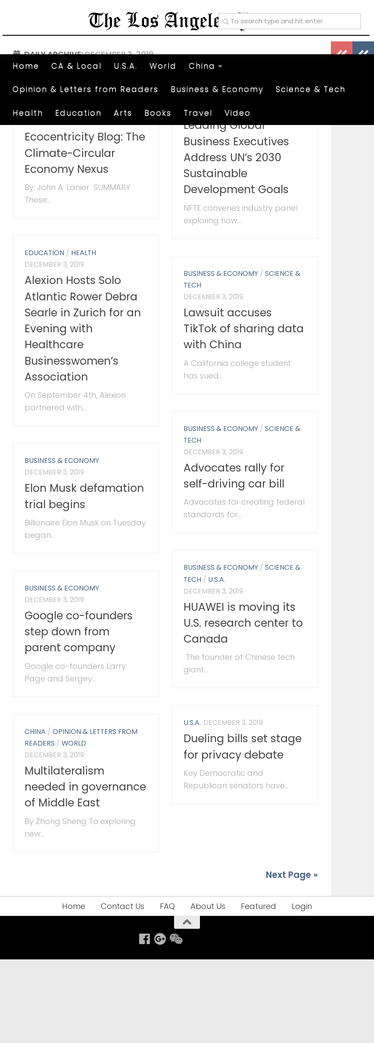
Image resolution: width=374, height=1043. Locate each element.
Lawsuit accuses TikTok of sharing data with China (244, 412)
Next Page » (292, 958)
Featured (258, 989)
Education (78, 112)
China (202, 65)
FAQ (167, 989)
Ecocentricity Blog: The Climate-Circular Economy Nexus (85, 237)
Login (302, 989)
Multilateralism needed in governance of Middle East (85, 870)
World (163, 65)
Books (157, 112)
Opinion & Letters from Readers (85, 89)
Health (27, 112)
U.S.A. (125, 65)
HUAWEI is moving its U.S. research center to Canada (243, 707)
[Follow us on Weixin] (175, 1023)
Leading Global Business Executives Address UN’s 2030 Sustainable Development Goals (236, 241)
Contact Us (122, 989)
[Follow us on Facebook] (144, 1023)
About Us (207, 989)
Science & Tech (311, 89)
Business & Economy (217, 89)
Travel (198, 112)
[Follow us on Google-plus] (160, 1023)
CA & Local (76, 65)
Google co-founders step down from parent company (79, 715)
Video (237, 112)
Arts (123, 112)
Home (25, 65)
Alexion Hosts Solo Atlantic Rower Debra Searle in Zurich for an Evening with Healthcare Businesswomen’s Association (83, 412)
